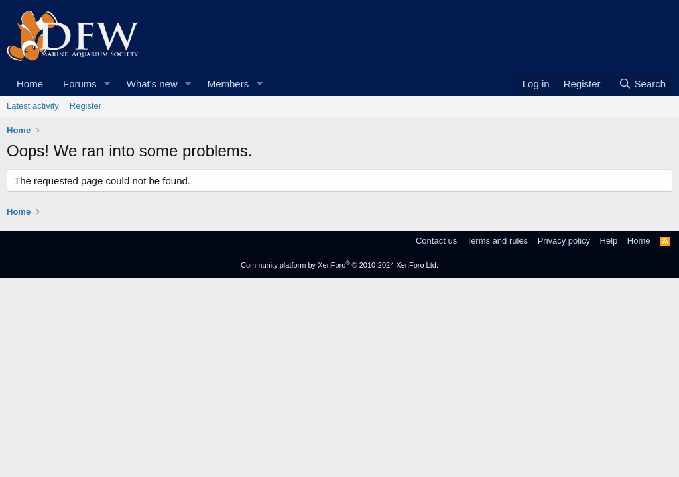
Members (228, 83)
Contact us (436, 241)
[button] (107, 84)
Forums (80, 83)
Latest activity (33, 106)
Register (85, 106)
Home (30, 83)
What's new (152, 83)
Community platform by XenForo (339, 265)
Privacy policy (564, 241)
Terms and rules (497, 241)
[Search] (642, 84)
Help (609, 241)
